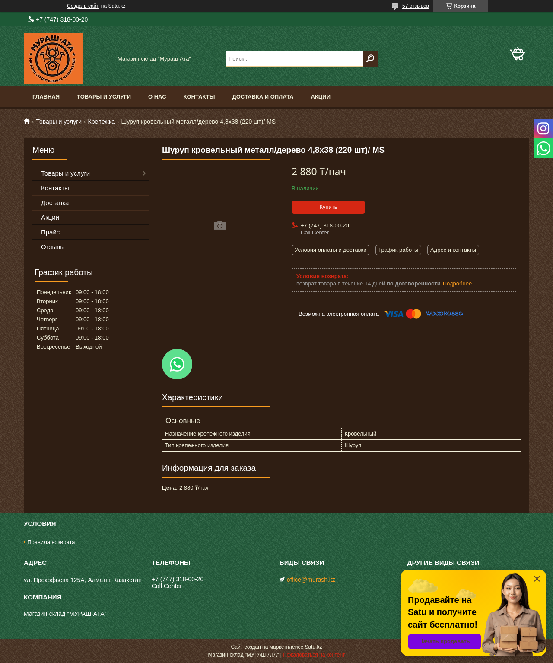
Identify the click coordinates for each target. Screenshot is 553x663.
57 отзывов (415, 6)
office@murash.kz (311, 579)
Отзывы (53, 246)
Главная (46, 96)
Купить (328, 207)
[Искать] (370, 59)
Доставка (55, 202)
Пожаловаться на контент (314, 655)
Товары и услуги (104, 96)
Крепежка (101, 121)
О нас (157, 96)
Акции (321, 96)
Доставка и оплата (262, 96)
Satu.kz (313, 647)
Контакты (199, 96)
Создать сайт (83, 6)
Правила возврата (51, 542)
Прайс (50, 232)
